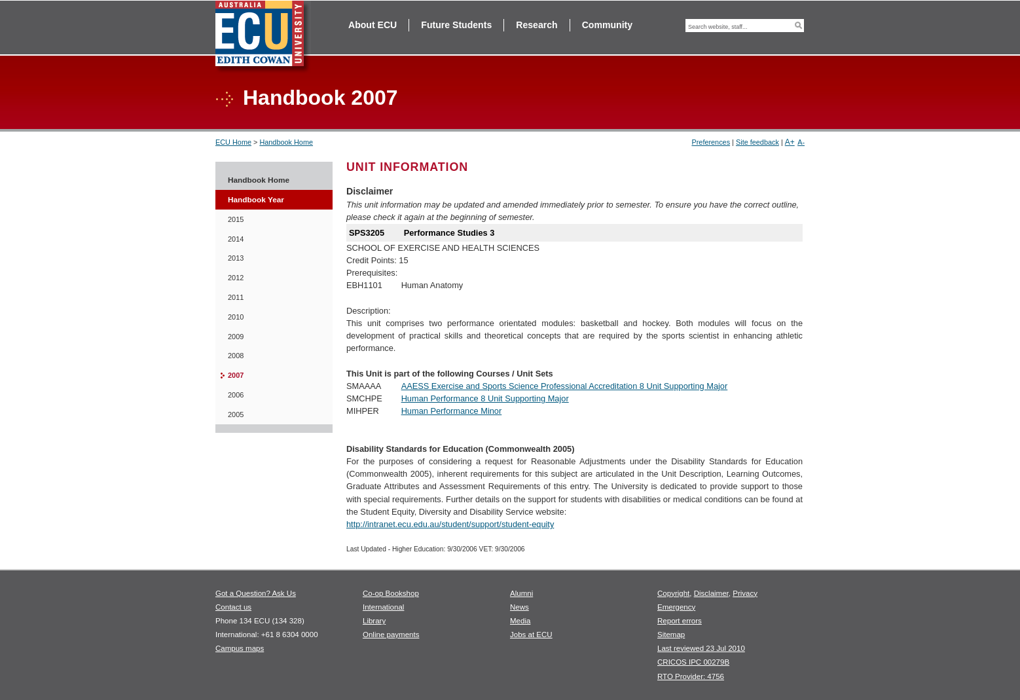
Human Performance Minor (451, 411)
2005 (236, 414)
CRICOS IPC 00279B (693, 662)
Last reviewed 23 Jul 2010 (701, 648)
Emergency (676, 607)
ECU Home (233, 142)
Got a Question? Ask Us (255, 593)
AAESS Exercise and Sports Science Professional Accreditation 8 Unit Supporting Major (564, 386)
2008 (236, 355)
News (519, 607)
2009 (236, 337)
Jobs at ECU (531, 634)
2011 (236, 297)
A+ (790, 142)
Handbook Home (286, 142)
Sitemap (671, 634)
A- (801, 142)
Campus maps (239, 648)
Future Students (456, 25)
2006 (236, 395)
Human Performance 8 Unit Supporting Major (485, 398)
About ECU (372, 25)
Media (520, 621)
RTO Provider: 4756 (690, 676)
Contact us (233, 607)
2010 (236, 317)
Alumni (521, 593)
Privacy (745, 593)
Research (536, 25)
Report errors (679, 621)
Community (607, 25)
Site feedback (757, 142)
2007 (236, 375)
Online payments (391, 634)
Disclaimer (711, 593)
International (383, 607)
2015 (236, 219)
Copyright (673, 593)
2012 (236, 278)
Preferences (710, 142)
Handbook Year (256, 199)
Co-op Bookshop (391, 593)
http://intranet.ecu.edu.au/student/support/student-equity (450, 524)
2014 (236, 239)
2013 (236, 258)
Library (374, 621)
